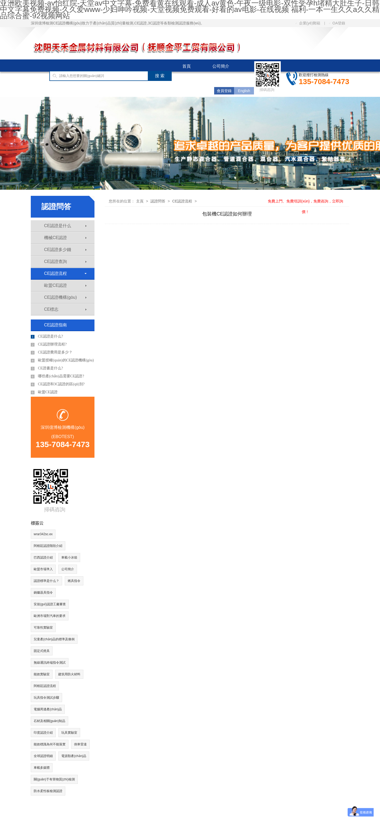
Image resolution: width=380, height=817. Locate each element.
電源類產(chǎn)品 (73, 756)
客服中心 (139, 90)
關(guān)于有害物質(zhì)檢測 (54, 779)
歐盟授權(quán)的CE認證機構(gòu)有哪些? (62, 361)
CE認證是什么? (47, 336)
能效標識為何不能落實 (50, 744)
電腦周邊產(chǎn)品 (48, 709)
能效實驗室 (42, 674)
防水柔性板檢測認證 (48, 791)
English (244, 91)
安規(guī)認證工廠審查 (50, 604)
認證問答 (157, 201)
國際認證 (191, 78)
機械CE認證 (65, 237)
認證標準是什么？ (46, 581)
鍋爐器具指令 (43, 592)
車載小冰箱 (69, 557)
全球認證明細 (43, 756)
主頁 (140, 201)
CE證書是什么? (47, 368)
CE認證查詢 (65, 261)
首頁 (186, 66)
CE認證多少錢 (65, 249)
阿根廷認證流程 (45, 686)
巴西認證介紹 (43, 557)
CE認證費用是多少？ (51, 352)
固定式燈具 (42, 651)
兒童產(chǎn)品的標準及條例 (54, 639)
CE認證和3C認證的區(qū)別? (58, 384)
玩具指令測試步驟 (46, 697)
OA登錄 (337, 23)
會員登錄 (224, 91)
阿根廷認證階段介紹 (48, 546)
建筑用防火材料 (69, 674)
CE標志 (65, 309)
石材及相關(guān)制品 (49, 721)
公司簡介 (220, 66)
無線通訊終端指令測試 (50, 662)
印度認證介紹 (43, 732)
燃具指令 (74, 581)
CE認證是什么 (65, 225)
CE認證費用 (97, 90)
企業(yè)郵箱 (308, 23)
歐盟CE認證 (65, 285)
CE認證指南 (53, 90)
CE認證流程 (65, 273)
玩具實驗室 (69, 732)
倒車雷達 (80, 744)
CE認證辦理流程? (49, 344)
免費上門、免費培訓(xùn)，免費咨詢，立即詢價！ (305, 201)
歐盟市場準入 (43, 569)
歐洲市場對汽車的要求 (50, 616)
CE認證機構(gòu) (65, 297)
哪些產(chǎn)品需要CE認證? (57, 376)
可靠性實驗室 (43, 627)
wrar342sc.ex (43, 534)
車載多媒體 (42, 768)
